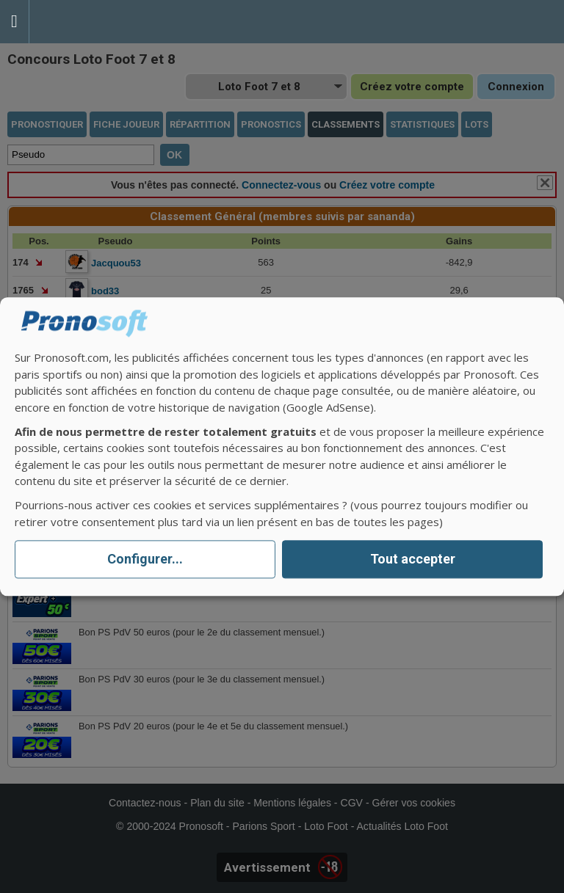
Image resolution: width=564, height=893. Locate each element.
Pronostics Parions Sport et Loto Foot (95, 21)
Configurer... (145, 559)
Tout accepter (412, 559)
